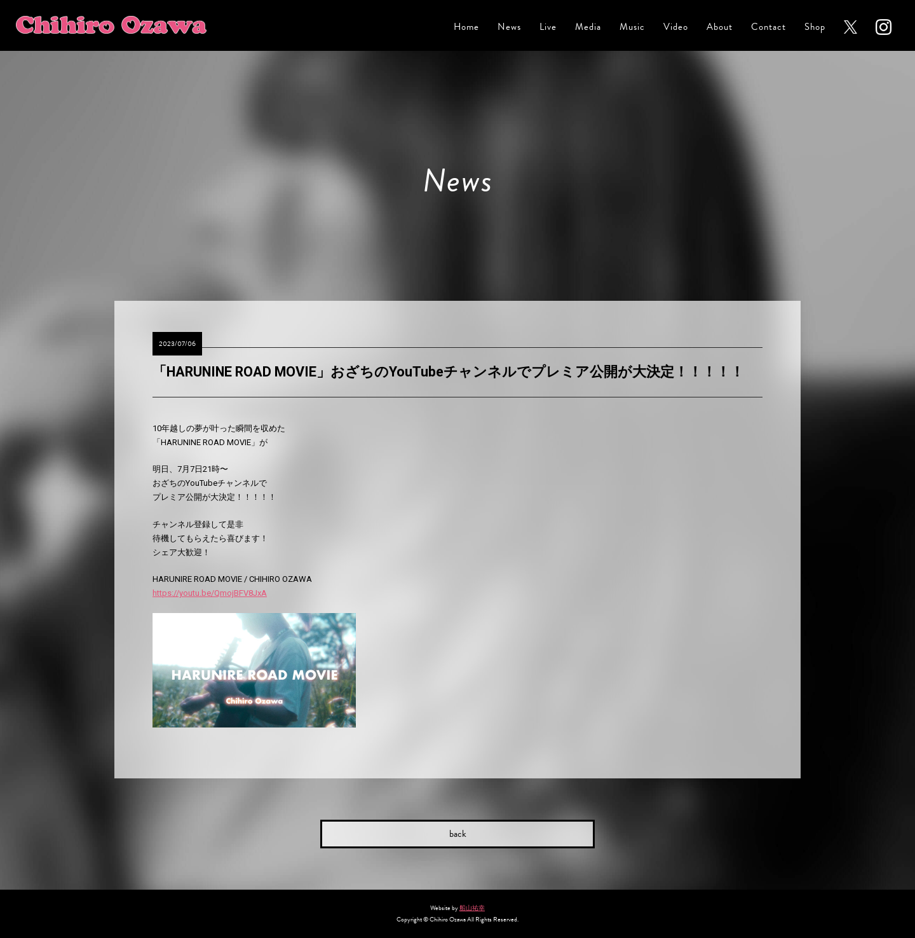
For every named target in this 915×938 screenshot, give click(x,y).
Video (675, 27)
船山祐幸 (472, 908)
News (509, 27)
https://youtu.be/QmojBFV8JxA (209, 593)
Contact (768, 27)
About (720, 27)
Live (548, 27)
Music (632, 27)
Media (588, 27)
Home (466, 27)
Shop (814, 27)
